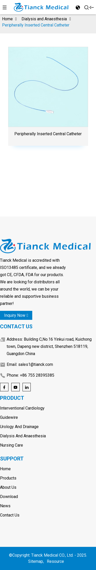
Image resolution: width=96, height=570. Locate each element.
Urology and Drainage (19, 426)
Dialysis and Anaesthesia (44, 18)
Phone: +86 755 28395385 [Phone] (30, 375)
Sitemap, (36, 561)
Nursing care (11, 445)
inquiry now (16, 315)
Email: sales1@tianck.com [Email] (30, 364)
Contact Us (9, 515)
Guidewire (9, 417)
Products (8, 478)
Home (7, 18)
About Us (8, 487)
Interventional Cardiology (22, 408)
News (5, 505)
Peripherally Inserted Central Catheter (35, 25)
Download (9, 496)
